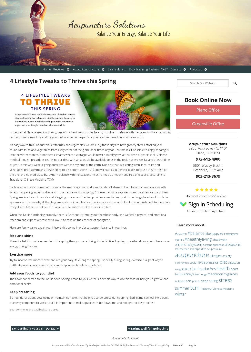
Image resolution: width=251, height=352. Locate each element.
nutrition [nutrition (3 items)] (180, 281)
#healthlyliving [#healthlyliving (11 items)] (198, 239)
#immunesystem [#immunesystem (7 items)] (188, 244)
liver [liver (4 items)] (197, 274)
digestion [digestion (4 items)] (234, 262)
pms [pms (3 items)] (194, 281)
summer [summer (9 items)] (182, 288)
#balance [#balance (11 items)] (196, 233)
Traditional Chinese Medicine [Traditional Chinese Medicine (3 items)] (217, 288)
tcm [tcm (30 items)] (194, 287)
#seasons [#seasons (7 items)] (233, 244)
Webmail (177, 345)
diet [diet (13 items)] (223, 262)
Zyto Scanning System (144, 69)
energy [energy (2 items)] (178, 269)
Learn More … (117, 69)
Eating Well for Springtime (148, 328)
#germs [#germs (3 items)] (179, 239)
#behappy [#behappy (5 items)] (212, 233)
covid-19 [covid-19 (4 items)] (195, 262)
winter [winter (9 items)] (180, 294)
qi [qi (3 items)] (199, 281)
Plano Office (208, 110)
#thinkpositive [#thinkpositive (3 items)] (198, 249)
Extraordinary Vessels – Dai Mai (35, 328)
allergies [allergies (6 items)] (216, 255)
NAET (164, 69)
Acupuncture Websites (63, 345)
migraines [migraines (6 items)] (231, 274)
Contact (175, 69)
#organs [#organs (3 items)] (207, 245)
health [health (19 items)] (223, 268)
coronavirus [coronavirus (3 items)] (182, 262)
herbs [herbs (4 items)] (179, 274)
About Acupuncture (86, 69)
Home (47, 69)
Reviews (58, 69)
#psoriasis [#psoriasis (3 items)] (218, 245)
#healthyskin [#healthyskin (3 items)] (220, 239)
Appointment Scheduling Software (206, 206)
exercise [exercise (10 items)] (189, 268)
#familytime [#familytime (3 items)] (232, 234)
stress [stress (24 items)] (225, 280)
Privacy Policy (162, 345)
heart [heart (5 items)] (234, 269)
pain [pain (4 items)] (188, 281)
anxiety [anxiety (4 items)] (227, 256)
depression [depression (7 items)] (210, 262)
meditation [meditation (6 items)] (215, 274)
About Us (196, 69)
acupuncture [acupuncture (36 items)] (192, 255)
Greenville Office (208, 124)
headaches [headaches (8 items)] (206, 268)
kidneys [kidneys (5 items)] (189, 274)
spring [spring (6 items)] (213, 280)
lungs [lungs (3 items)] (204, 274)
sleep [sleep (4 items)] (204, 281)
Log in (192, 345)
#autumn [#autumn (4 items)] (181, 234)
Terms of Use (147, 345)
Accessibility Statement (125, 338)
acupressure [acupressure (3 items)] (214, 249)
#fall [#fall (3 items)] (222, 234)
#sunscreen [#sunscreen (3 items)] (182, 249)
